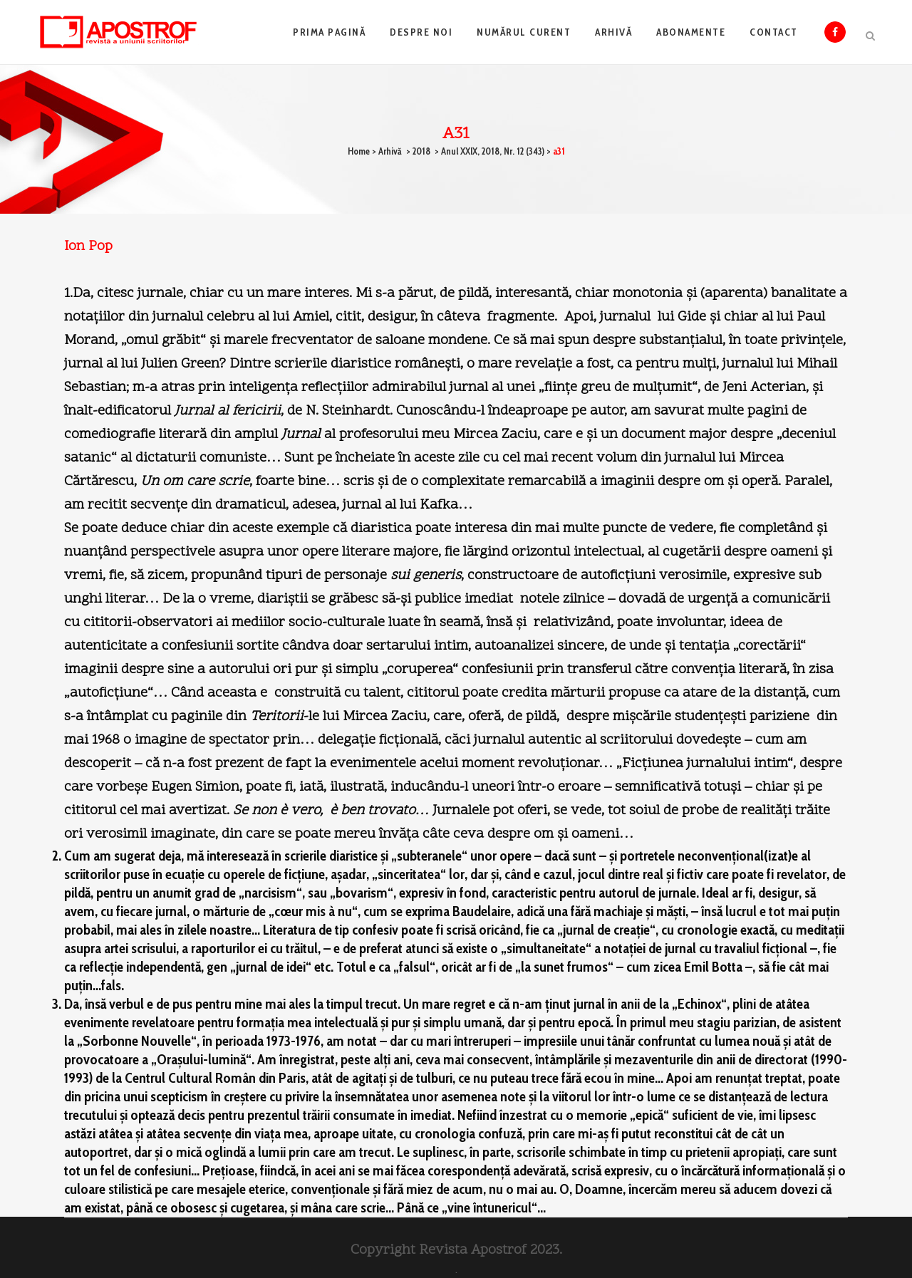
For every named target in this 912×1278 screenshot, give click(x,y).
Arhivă (390, 151)
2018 (421, 151)
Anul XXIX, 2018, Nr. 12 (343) (492, 151)
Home (359, 151)
